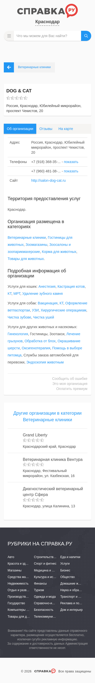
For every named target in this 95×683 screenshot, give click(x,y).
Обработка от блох (40, 341)
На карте (66, 129)
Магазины (15, 570)
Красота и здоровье (21, 563)
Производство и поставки (25, 596)
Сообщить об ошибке (69, 379)
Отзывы (45, 129)
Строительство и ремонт (51, 557)
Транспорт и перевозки (76, 596)
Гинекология (18, 334)
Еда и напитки (70, 557)
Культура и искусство (49, 577)
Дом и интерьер (71, 610)
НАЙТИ (86, 36)
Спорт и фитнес (45, 563)
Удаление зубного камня (42, 294)
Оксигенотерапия (36, 348)
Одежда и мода (45, 596)
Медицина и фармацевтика (53, 570)
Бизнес (65, 570)
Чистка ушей (43, 317)
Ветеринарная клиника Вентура (53, 459)
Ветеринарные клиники (27, 237)
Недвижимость (18, 583)
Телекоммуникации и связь (53, 616)
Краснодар (47, 21)
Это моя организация (69, 384)
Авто (11, 557)
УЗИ (35, 310)
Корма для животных (59, 252)
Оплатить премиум (71, 389)
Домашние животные (75, 583)
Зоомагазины (36, 245)
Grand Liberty (35, 435)
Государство (16, 603)
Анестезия (47, 286)
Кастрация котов (71, 286)
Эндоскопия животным (45, 362)
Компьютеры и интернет (25, 610)
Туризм (39, 590)
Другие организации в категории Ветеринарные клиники (47, 416)
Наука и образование (75, 590)
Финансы (40, 583)
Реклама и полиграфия (76, 603)
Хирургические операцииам (63, 310)
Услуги (65, 563)
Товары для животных (26, 259)
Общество (67, 577)
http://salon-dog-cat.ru (48, 180)
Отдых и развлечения (23, 590)
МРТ (16, 294)
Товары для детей (20, 616)
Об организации (20, 129)
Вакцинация (48, 303)
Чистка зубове (19, 317)
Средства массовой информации (31, 577)
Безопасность (43, 610)
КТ (9, 294)
